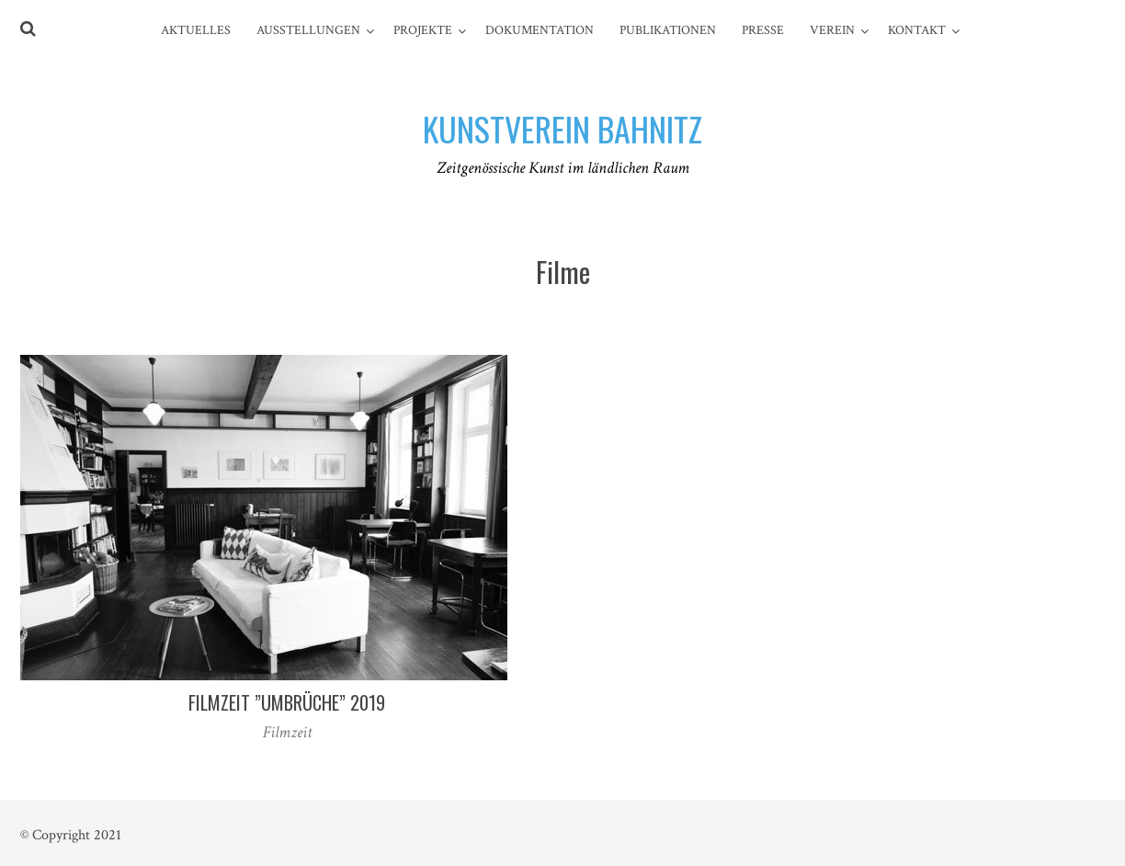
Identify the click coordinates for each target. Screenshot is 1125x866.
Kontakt (917, 30)
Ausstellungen (308, 30)
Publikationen (667, 30)
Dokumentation (539, 30)
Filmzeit (287, 732)
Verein (832, 30)
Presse (763, 30)
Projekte (422, 30)
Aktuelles (196, 30)
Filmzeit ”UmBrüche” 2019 (286, 702)
